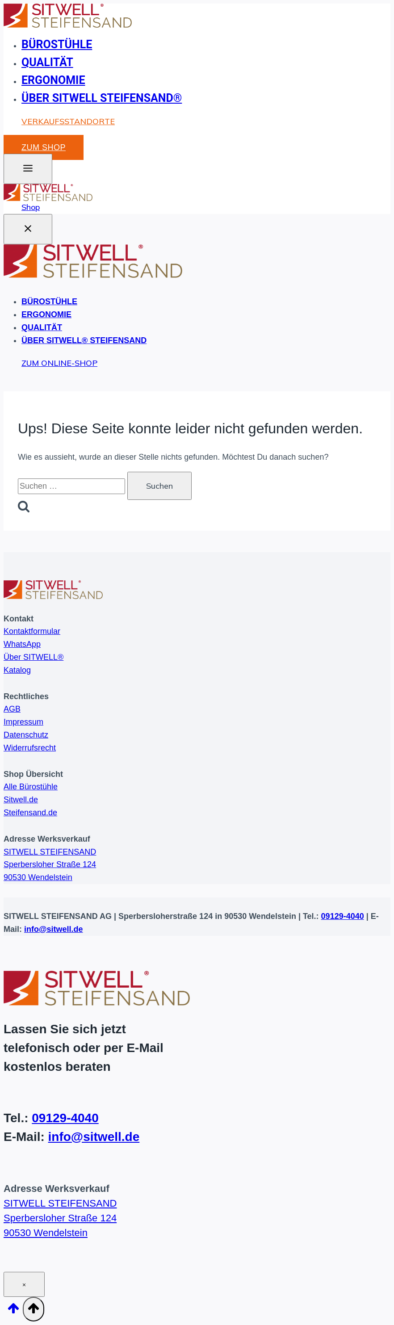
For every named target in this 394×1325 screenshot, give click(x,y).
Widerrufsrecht (30, 747)
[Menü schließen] (28, 229)
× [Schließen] (24, 1284)
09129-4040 (342, 916)
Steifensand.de (30, 812)
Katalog (17, 670)
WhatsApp (22, 644)
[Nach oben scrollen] (13, 1311)
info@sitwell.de (53, 929)
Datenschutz (26, 734)
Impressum (23, 722)
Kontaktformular (32, 631)
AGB (12, 709)
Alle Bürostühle (31, 787)
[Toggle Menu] (28, 169)
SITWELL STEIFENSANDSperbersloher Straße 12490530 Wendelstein (50, 864)
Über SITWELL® (33, 657)
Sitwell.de (21, 800)
